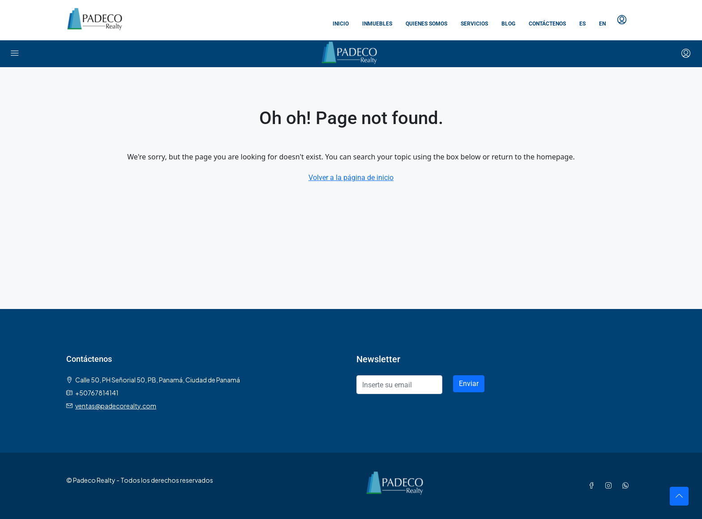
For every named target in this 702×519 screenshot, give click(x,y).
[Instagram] (610, 485)
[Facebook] (593, 485)
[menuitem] (621, 20)
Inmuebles (377, 24)
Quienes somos (426, 24)
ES (582, 24)
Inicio (341, 24)
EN (602, 24)
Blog (508, 24)
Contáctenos (547, 24)
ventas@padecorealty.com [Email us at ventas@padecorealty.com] (115, 406)
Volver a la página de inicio (351, 177)
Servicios (474, 24)
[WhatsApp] (627, 485)
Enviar (469, 383)
